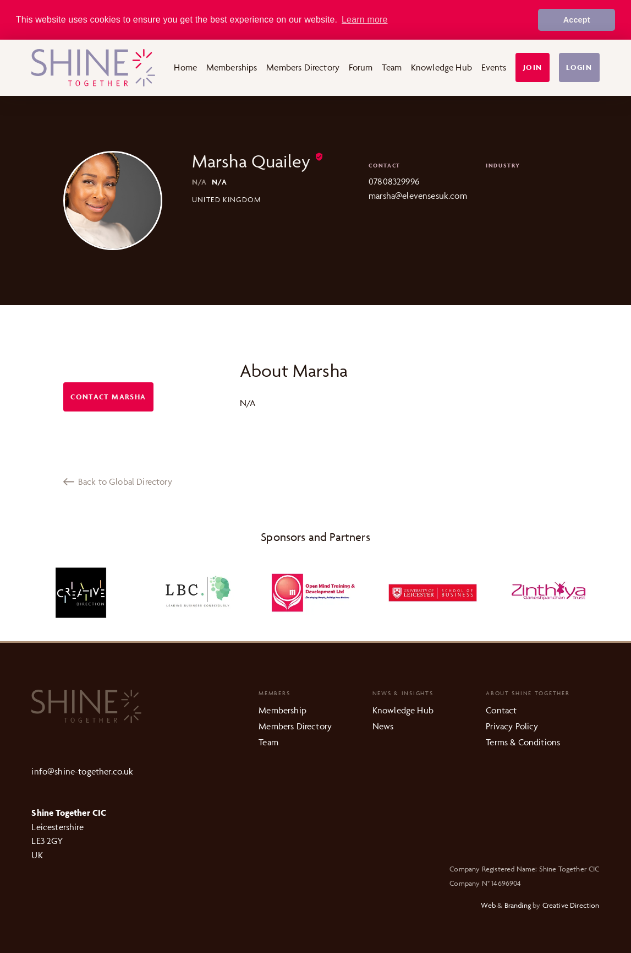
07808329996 (394, 181)
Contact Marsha (108, 397)
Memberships (231, 67)
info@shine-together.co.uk (82, 771)
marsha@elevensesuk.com (418, 195)
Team (392, 67)
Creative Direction (571, 905)
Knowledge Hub (441, 67)
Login (579, 67)
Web (488, 905)
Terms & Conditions (523, 742)
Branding (517, 905)
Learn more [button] (365, 19)
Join (532, 67)
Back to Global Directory (117, 481)
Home (185, 67)
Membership (282, 710)
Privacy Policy (512, 726)
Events (494, 67)
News (383, 726)
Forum (361, 67)
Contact (501, 710)
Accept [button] (576, 19)
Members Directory (302, 67)
